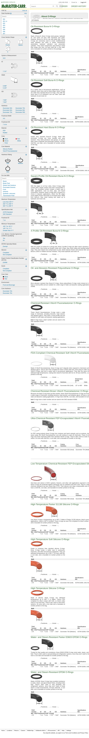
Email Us (74, 2)
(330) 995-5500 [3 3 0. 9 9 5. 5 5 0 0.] (63, 2)
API (59, 730)
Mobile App (30, 730)
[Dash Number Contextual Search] (14, 16)
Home (3, 730)
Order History (78, 6)
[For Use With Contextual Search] (14, 178)
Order (64, 6)
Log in (83, 2)
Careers (23, 730)
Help (63, 730)
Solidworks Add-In (41, 730)
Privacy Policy (84, 733)
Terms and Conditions (71, 733)
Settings (68, 730)
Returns (16, 730)
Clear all (24, 10)
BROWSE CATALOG (9, 2)
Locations (9, 730)
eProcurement (52, 730)
